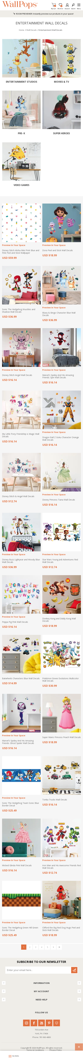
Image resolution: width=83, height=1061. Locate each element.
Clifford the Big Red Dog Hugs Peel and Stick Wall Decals (61, 929)
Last (59, 947)
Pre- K (21, 133)
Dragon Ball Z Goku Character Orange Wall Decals (60, 438)
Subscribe (74, 970)
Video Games (21, 185)
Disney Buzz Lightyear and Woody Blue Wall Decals (21, 560)
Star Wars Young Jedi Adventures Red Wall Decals (60, 560)
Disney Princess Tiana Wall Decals (58, 500)
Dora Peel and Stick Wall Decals (57, 250)
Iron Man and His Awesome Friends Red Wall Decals (61, 866)
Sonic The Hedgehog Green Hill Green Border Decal (20, 929)
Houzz (56, 1023)
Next (53, 947)
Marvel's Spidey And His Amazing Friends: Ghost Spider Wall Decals (18, 742)
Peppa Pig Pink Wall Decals (15, 622)
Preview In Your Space (13, 245)
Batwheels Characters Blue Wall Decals (21, 678)
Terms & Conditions (35, 1050)
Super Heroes (61, 133)
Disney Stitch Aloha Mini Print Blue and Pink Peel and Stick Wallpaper (20, 251)
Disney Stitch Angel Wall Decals (17, 375)
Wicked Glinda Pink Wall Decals (17, 865)
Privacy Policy (56, 1050)
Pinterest (49, 1023)
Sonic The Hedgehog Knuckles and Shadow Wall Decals (18, 310)
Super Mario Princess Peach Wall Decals (61, 737)
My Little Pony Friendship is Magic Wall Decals (20, 435)
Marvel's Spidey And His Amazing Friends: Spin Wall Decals (58, 376)
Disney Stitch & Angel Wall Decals (18, 496)
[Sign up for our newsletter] (38, 970)
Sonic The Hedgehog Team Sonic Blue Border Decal (20, 804)
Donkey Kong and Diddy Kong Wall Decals (59, 619)
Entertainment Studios (21, 81)
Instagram (26, 1023)
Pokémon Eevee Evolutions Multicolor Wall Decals (60, 679)
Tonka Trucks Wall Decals (54, 799)
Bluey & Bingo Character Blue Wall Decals (58, 314)
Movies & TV (61, 81)
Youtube (41, 1023)
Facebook (34, 1023)
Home (21, 30)
